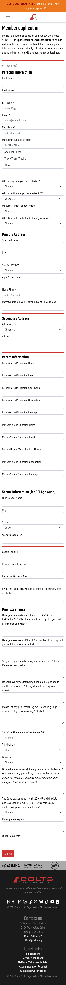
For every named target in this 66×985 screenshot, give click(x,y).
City (4, 252)
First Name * (9, 78)
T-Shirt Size (8, 744)
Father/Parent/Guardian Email (18, 375)
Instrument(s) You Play (14, 576)
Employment (33, 954)
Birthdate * (8, 102)
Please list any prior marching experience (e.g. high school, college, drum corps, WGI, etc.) (29, 709)
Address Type (9, 324)
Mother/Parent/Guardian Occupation (22, 461)
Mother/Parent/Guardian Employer (20, 474)
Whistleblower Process (33, 970)
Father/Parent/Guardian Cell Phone (21, 387)
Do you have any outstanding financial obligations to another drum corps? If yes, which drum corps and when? (30, 686)
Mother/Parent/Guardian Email (18, 437)
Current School (10, 551)
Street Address (10, 240)
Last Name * (8, 90)
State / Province (10, 265)
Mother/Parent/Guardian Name (18, 424)
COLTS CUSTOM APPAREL (21, 3)
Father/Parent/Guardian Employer (20, 412)
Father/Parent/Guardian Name (18, 363)
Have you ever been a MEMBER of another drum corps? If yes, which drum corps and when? (32, 642)
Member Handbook (33, 958)
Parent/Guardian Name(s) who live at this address (29, 302)
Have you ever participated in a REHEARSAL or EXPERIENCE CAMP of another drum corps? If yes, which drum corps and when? (32, 619)
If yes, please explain (13, 819)
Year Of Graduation (12, 534)
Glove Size (7, 757)
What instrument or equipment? (19, 205)
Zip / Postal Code (11, 277)
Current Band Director (14, 564)
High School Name (12, 497)
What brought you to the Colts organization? (26, 218)
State (5, 522)
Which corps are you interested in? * (22, 181)
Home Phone (9, 289)
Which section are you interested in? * (23, 193)
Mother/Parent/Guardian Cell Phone (21, 449)
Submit (8, 853)
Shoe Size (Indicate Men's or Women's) (23, 732)
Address (6, 336)
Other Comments (11, 836)
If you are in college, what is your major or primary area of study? (31, 591)
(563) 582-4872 (33, 936)
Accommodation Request (33, 966)
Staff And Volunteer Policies (33, 962)
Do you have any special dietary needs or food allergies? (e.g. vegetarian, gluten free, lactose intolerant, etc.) (32, 775)
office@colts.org (33, 940)
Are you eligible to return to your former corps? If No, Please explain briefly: (30, 663)
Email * (6, 115)
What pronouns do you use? (17, 139)
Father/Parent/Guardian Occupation (21, 400)
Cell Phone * (9, 127)
